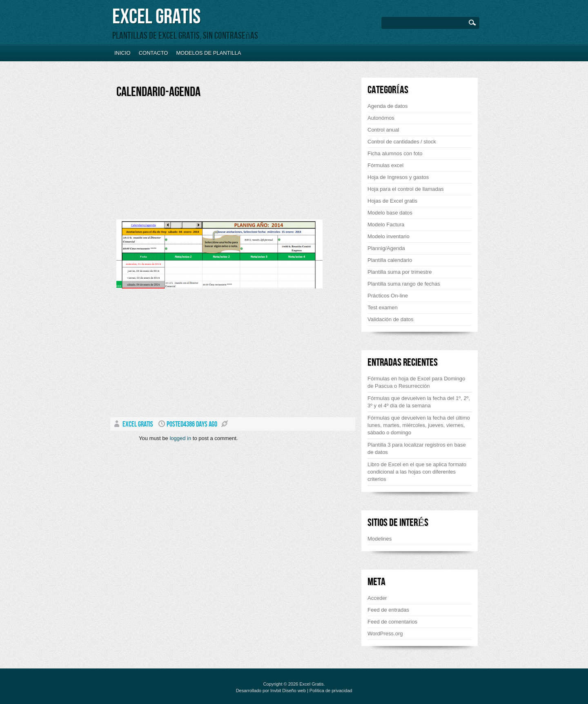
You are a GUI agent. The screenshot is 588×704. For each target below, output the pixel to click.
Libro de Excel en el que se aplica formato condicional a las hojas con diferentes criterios (417, 471)
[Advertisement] (185, 162)
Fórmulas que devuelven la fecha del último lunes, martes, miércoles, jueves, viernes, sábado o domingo (419, 425)
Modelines (380, 539)
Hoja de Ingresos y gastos (398, 177)
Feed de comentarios (392, 622)
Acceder (377, 598)
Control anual (383, 130)
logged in (180, 438)
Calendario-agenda (158, 92)
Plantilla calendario (390, 260)
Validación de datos (391, 319)
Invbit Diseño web (288, 690)
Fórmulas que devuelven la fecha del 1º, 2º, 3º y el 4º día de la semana (419, 402)
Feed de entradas (388, 610)
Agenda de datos (388, 106)
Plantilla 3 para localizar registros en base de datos (417, 448)
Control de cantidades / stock (402, 142)
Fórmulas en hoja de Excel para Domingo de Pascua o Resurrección (416, 382)
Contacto (153, 53)
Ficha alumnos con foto (395, 153)
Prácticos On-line (388, 296)
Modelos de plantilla (208, 53)
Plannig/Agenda (386, 248)
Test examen (383, 307)
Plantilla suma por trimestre (400, 272)
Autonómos (381, 118)
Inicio (122, 53)
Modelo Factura (386, 224)
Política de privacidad (331, 690)
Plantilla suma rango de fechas (404, 284)
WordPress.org (385, 633)
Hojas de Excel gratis (392, 201)
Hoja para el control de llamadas (405, 189)
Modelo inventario (389, 236)
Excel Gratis (156, 17)
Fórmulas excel (385, 165)
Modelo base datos (390, 213)
